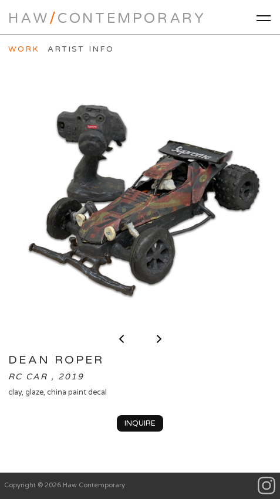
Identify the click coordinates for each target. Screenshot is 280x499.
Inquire (140, 423)
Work (23, 49)
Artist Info (81, 49)
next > (159, 339)
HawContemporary (106, 18)
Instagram (267, 486)
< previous (121, 339)
